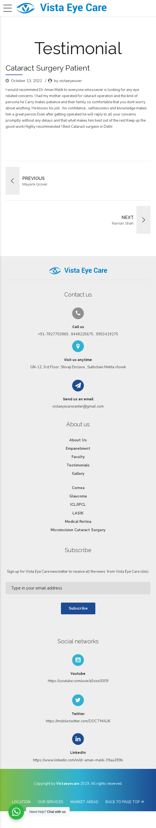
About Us (78, 440)
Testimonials (78, 465)
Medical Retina (78, 521)
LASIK (78, 513)
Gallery (78, 473)
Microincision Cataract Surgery (78, 530)
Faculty (78, 456)
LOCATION (21, 802)
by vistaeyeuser (68, 80)
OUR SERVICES (50, 802)
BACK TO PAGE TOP (122, 802)
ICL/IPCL (78, 504)
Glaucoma (78, 496)
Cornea (78, 487)
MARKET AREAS (84, 802)
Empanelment (78, 448)
